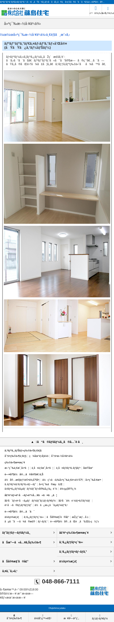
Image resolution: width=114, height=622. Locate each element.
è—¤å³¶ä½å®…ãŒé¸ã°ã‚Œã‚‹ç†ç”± (74, 521)
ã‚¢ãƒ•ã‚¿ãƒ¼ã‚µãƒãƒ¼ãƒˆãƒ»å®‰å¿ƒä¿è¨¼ (31, 488)
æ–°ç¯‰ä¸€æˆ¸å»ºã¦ (17, 468)
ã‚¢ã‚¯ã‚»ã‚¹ (9, 571)
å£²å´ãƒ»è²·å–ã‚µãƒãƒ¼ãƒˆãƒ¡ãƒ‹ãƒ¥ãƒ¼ (30, 500)
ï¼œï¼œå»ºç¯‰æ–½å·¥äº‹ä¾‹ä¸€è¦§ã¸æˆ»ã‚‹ (35, 34)
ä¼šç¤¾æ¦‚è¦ (13, 517)
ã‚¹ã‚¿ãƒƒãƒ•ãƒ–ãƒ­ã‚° (73, 551)
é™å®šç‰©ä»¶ (96, 9)
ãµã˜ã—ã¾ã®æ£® (20, 521)
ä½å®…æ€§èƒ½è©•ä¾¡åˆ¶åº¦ (22, 479)
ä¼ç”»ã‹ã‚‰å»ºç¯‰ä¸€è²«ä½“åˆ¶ (62, 479)
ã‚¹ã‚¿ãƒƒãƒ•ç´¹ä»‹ (34, 517)
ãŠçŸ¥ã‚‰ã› (108, 9)
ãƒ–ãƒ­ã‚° (43, 521)
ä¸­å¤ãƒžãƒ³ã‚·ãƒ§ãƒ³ (68, 468)
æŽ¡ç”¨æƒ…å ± (80, 517)
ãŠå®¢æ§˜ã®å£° (58, 517)
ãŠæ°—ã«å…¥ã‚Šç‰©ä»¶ (21, 542)
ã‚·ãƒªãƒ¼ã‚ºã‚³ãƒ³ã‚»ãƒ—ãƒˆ (20, 484)
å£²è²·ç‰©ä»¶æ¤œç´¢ (74, 532)
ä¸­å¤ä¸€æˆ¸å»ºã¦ (42, 468)
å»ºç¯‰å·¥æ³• (93, 479)
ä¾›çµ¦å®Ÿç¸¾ (68, 488)
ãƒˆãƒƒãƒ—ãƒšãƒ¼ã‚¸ (16, 532)
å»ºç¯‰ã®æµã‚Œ (51, 484)
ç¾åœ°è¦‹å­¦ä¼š (38, 456)
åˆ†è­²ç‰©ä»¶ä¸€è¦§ (15, 456)
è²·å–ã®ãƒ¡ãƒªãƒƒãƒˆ (18, 505)
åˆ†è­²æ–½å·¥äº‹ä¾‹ (62, 456)
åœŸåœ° (88, 468)
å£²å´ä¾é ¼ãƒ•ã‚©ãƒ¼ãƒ (74, 500)
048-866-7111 (57, 581)
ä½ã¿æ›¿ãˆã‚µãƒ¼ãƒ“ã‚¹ (51, 505)
